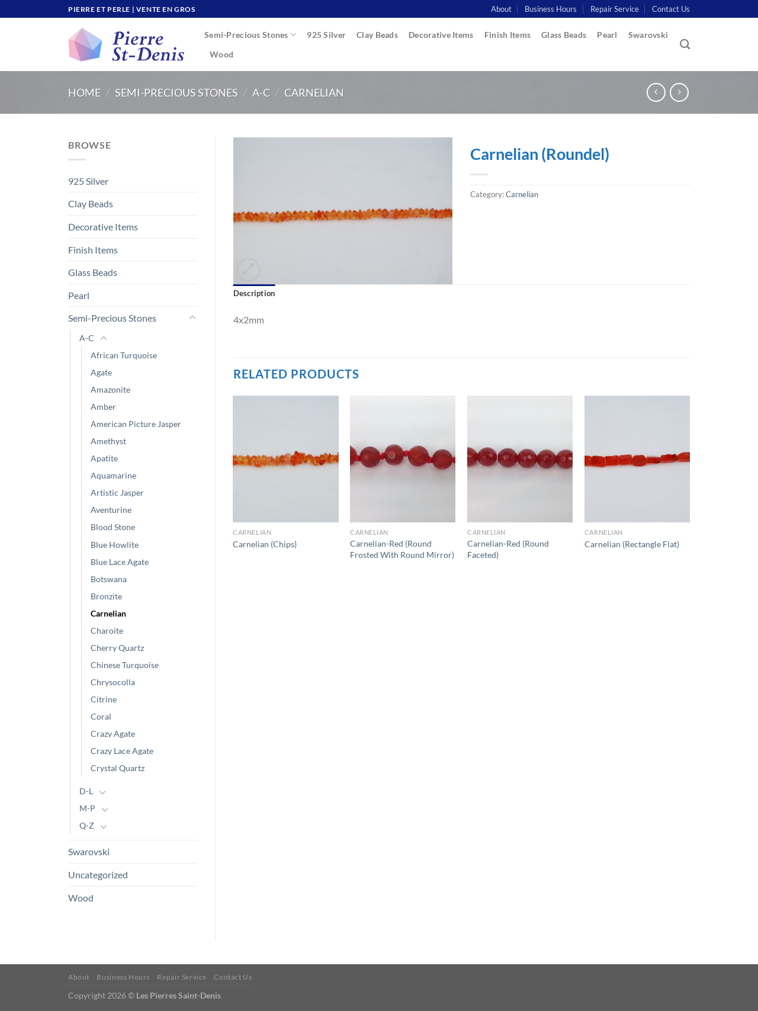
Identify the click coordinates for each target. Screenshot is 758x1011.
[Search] (685, 45)
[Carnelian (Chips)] (285, 459)
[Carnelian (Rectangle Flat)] (637, 459)
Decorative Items (441, 35)
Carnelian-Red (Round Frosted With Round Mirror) (402, 549)
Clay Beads (377, 35)
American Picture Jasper (136, 424)
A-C (261, 92)
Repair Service (614, 9)
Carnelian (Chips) (265, 544)
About (501, 9)
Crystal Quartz (117, 768)
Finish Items (507, 35)
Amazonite (110, 389)
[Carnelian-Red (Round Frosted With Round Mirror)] (402, 459)
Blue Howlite (115, 545)
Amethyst (108, 441)
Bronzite (106, 596)
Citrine (104, 699)
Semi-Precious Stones (250, 34)
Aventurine (111, 510)
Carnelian (314, 92)
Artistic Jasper (117, 492)
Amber (103, 407)
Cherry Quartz (117, 648)
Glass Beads (563, 35)
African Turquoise (124, 355)
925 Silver (326, 35)
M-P (87, 808)
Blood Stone (113, 527)
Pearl (607, 35)
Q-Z (86, 825)
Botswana (109, 579)
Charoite (107, 630)
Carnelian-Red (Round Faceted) (508, 549)
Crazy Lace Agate (122, 751)
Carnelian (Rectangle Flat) (631, 544)
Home (84, 92)
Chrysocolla (113, 682)
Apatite (104, 458)
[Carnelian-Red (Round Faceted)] (520, 459)
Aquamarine (113, 475)
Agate (101, 372)
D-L (86, 791)
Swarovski (648, 35)
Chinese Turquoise (125, 665)
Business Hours (551, 9)
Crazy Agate (113, 733)
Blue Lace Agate (120, 562)
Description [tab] (254, 293)
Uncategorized (98, 874)
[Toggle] (192, 318)
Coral (101, 716)
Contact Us (671, 9)
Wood (221, 54)
